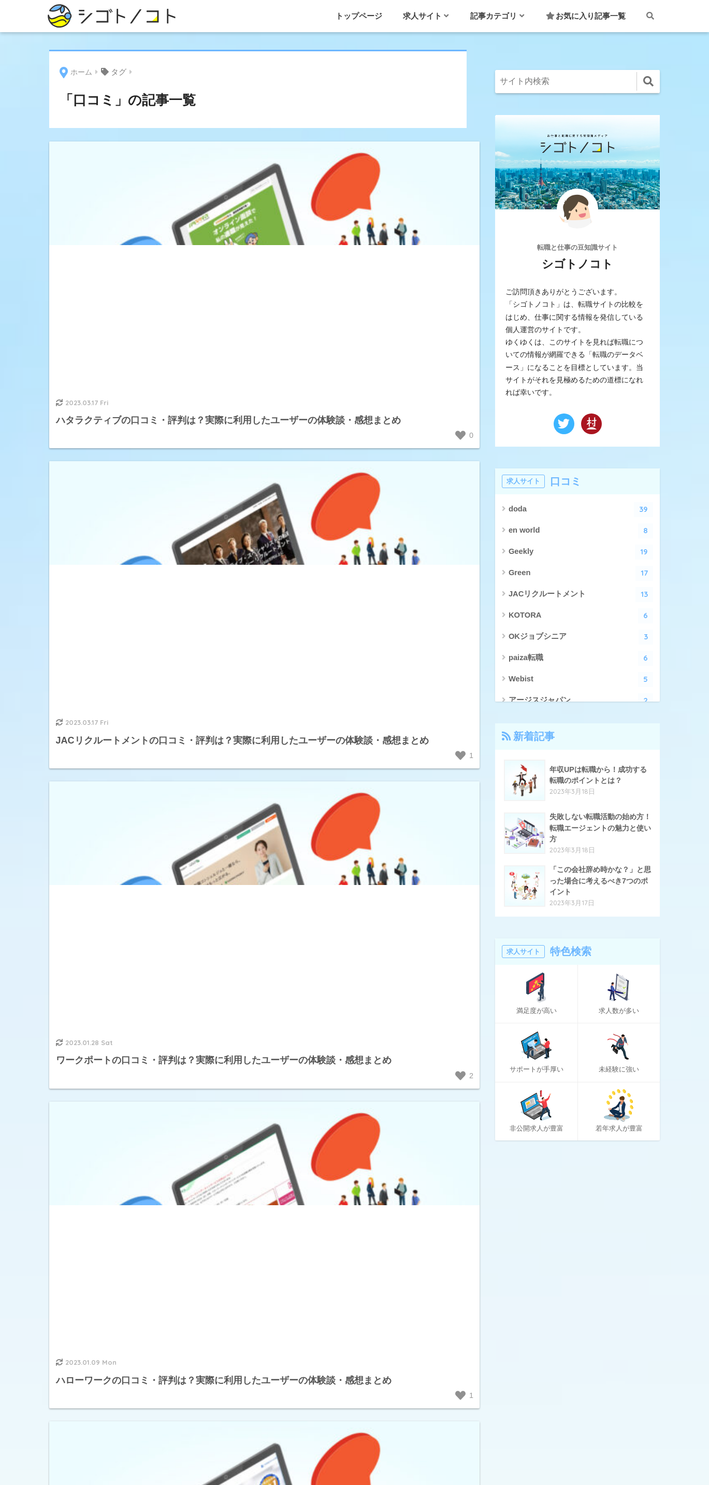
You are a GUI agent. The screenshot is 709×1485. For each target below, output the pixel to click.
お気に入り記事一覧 (586, 15)
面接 (354, 1312)
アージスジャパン (581, 700)
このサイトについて (519, 1290)
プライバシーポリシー (523, 1313)
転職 (354, 1265)
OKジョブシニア (581, 637)
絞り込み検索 (507, 1359)
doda (581, 509)
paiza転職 (581, 658)
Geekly (581, 552)
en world (581, 530)
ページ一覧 (503, 1336)
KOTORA (581, 615)
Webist (581, 679)
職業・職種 (354, 1242)
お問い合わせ (507, 1243)
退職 (354, 1288)
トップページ (359, 15)
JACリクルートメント (581, 594)
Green (581, 573)
